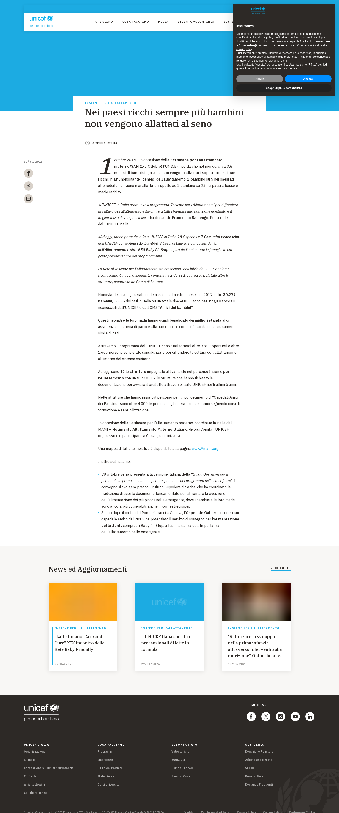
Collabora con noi (36, 787)
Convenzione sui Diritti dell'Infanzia (49, 762)
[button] (329, 11)
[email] (28, 199)
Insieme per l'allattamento (111, 103)
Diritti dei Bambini (110, 762)
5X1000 (250, 762)
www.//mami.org (205, 448)
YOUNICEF (178, 754)
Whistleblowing (34, 779)
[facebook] (28, 174)
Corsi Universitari (109, 779)
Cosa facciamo (135, 21)
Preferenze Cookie (302, 807)
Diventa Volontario (196, 21)
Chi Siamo (104, 21)
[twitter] (28, 186)
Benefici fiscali (255, 771)
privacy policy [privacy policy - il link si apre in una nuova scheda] (265, 37)
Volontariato (180, 746)
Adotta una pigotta (258, 754)
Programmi (105, 746)
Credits (188, 807)
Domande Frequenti (259, 779)
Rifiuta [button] (259, 78)
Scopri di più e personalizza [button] (284, 88)
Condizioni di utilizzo (215, 807)
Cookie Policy (272, 807)
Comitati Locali (182, 762)
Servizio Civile (180, 771)
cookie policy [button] (244, 49)
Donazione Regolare (259, 746)
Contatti (30, 771)
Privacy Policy (246, 807)
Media (163, 21)
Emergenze (105, 754)
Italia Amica (106, 771)
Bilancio (29, 754)
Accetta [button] (308, 78)
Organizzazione (34, 746)
